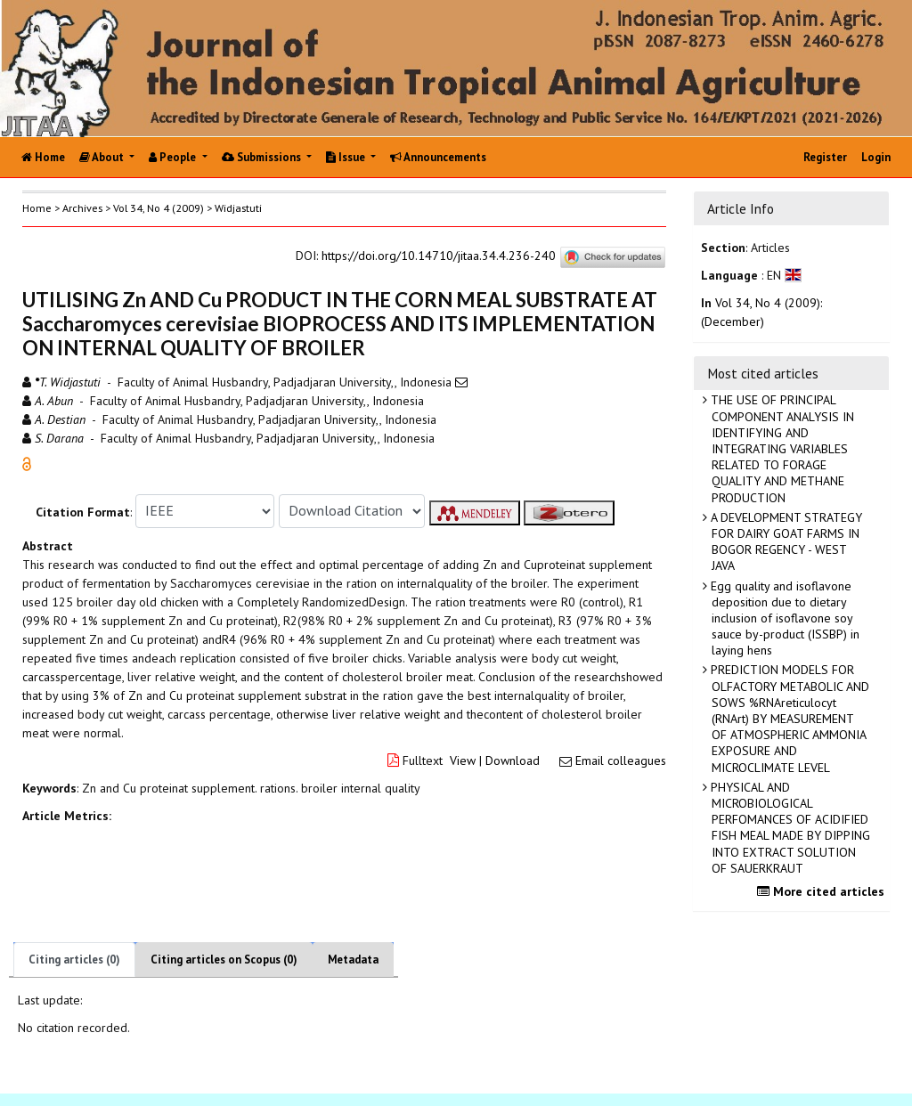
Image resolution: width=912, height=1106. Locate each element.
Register (825, 157)
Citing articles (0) (74, 959)
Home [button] (37, 208)
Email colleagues (620, 760)
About (102, 157)
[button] (26, 462)
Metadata (353, 959)
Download (512, 760)
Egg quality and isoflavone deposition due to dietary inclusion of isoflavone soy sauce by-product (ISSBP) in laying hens (783, 618)
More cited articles (822, 891)
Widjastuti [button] (238, 208)
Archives (82, 208)
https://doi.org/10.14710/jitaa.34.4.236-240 (439, 256)
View (463, 760)
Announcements (438, 157)
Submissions (263, 157)
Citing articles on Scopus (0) (224, 959)
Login (876, 157)
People (174, 157)
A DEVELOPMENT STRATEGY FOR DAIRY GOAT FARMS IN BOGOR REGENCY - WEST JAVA (784, 541)
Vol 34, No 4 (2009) (158, 208)
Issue (347, 157)
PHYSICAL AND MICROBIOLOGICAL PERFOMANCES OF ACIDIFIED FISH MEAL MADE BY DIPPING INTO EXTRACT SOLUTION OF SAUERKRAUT (788, 827)
